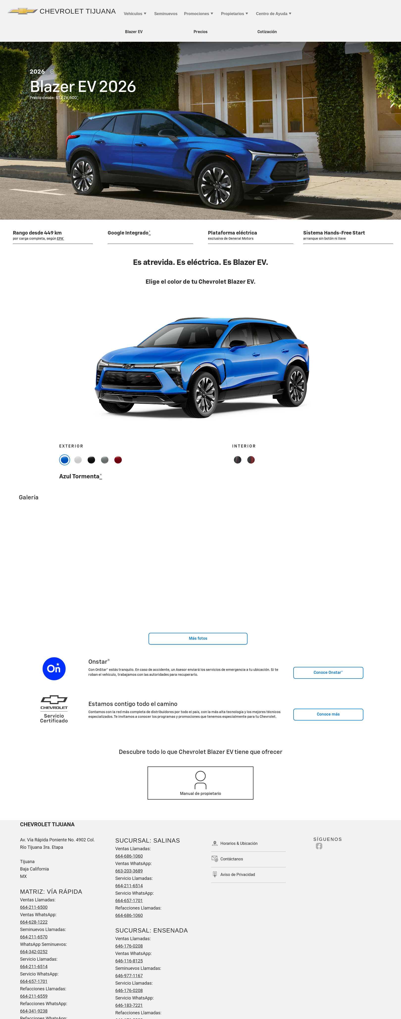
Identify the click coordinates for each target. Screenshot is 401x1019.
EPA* (60, 238)
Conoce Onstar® (328, 673)
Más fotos (198, 639)
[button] (77, 98)
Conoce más (328, 715)
